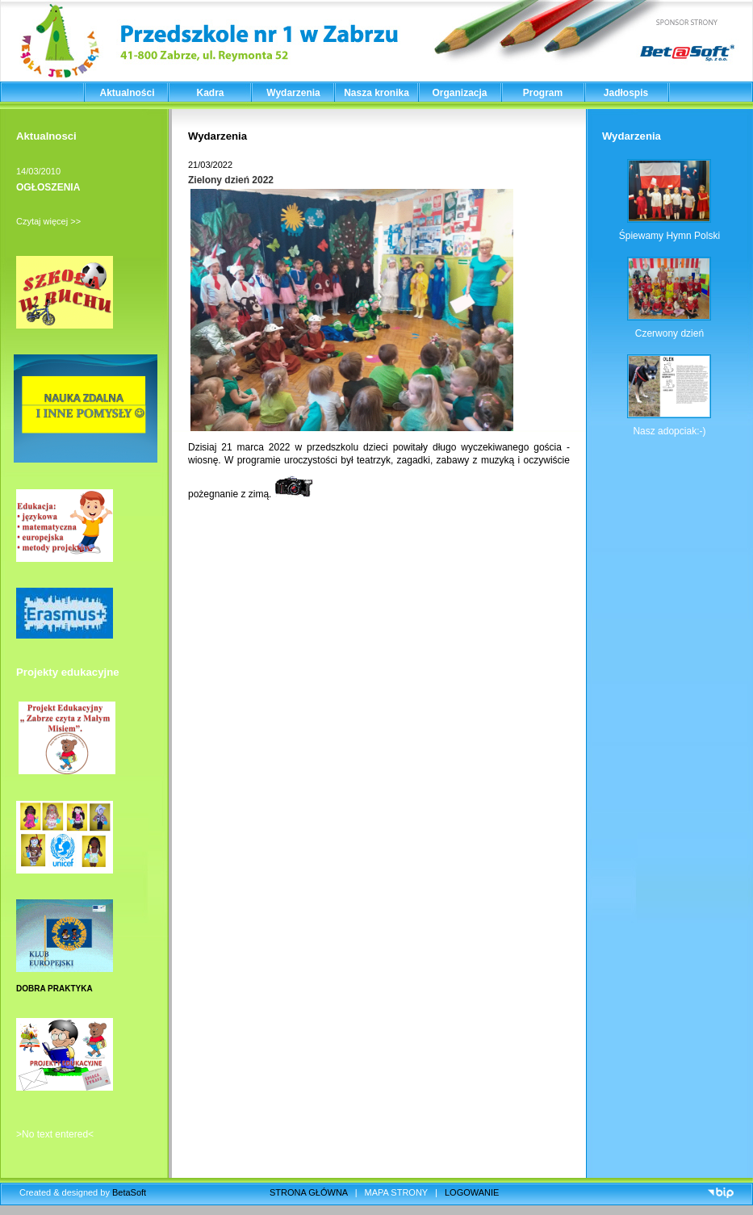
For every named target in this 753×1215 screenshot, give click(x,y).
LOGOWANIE (472, 1192)
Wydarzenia (293, 92)
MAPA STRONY (396, 1192)
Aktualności (126, 92)
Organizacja (459, 92)
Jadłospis (626, 92)
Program (543, 92)
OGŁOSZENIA (48, 187)
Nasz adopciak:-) (669, 431)
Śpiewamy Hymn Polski (669, 235)
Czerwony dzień (669, 333)
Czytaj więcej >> (48, 221)
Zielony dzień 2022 (231, 180)
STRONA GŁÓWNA (309, 1192)
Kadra (210, 92)
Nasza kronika (376, 92)
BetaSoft (129, 1192)
